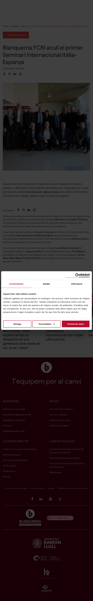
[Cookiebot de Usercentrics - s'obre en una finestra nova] (77, 275)
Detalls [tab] (46, 284)
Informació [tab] (76, 284)
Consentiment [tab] (16, 284)
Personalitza (47, 324)
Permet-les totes (75, 324)
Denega (17, 324)
